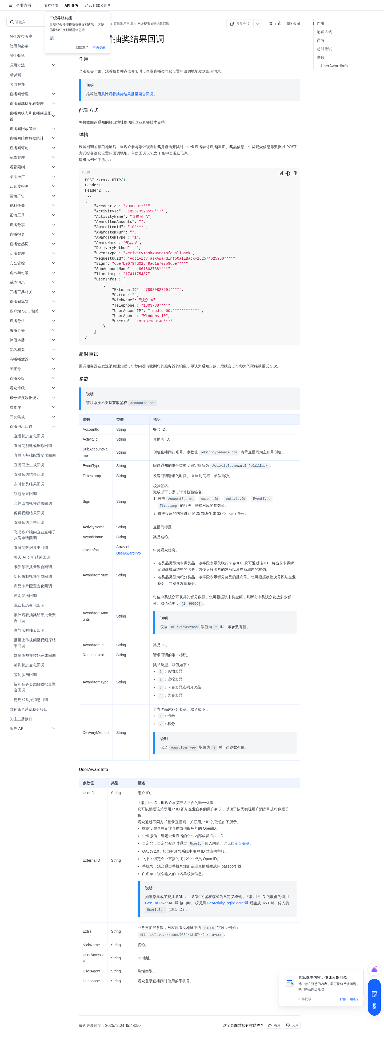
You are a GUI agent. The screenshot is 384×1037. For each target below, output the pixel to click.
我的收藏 (293, 23)
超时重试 (324, 48)
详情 (321, 40)
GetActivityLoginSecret (228, 903)
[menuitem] (33, 36)
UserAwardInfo (128, 553)
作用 (321, 23)
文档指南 (51, 5)
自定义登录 (240, 843)
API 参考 (71, 5)
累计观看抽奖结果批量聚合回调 (127, 94)
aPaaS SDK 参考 (98, 5)
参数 (321, 57)
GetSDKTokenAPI (162, 903)
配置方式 (324, 31)
